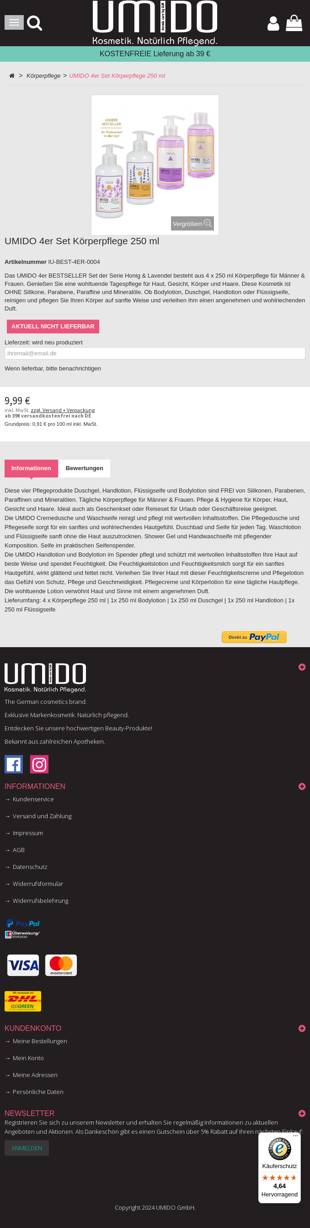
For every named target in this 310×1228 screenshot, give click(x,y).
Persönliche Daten (38, 1092)
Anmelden (26, 1148)
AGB (19, 850)
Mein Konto (28, 1058)
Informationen (31, 468)
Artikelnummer (26, 261)
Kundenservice (33, 799)
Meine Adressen (35, 1075)
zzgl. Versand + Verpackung (63, 410)
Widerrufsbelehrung (40, 900)
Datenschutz (30, 867)
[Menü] (295, 1137)
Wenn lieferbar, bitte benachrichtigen (53, 368)
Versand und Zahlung (42, 816)
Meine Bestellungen (40, 1041)
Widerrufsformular (38, 883)
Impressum (28, 833)
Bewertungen (84, 468)
